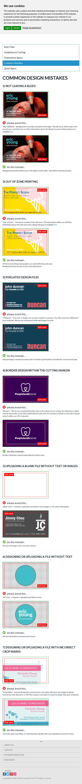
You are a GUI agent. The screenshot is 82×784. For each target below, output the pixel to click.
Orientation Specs (13, 57)
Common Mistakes (13, 63)
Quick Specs (10, 68)
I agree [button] (7, 28)
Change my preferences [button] (31, 28)
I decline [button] (16, 28)
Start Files (9, 47)
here (11, 131)
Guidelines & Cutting (14, 52)
